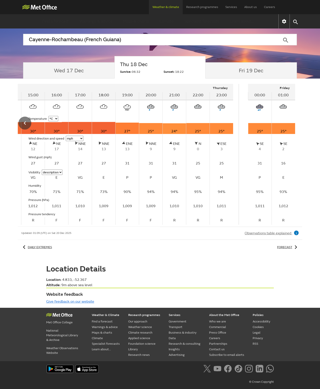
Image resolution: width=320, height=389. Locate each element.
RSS (255, 344)
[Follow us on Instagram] (249, 369)
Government (177, 321)
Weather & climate (165, 7)
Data (172, 338)
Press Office (217, 332)
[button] (295, 21)
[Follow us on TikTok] (239, 369)
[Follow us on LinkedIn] (260, 369)
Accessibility (261, 321)
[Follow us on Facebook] (229, 369)
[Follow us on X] (208, 369)
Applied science (139, 338)
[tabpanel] (271, 154)
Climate (167, 21)
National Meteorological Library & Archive (62, 335)
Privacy (258, 338)
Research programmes (202, 7)
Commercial (217, 327)
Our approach (137, 321)
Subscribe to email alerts (226, 355)
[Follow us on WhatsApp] (270, 369)
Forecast (288, 247)
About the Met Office (224, 315)
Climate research (140, 332)
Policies (258, 315)
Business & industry (182, 332)
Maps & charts (136, 21)
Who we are (217, 321)
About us (250, 7)
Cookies (258, 327)
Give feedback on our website (70, 301)
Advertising (177, 355)
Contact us (217, 349)
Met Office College (59, 322)
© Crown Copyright (261, 382)
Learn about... (242, 21)
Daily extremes (36, 247)
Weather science (140, 327)
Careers (269, 7)
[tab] (68, 71)
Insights (174, 349)
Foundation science (142, 344)
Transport (175, 327)
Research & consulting (184, 344)
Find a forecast (55, 21)
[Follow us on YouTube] (218, 369)
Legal (256, 332)
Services (231, 7)
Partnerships (218, 344)
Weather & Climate (105, 315)
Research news (139, 355)
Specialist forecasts (201, 21)
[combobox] (148, 39)
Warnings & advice (95, 21)
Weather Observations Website (62, 350)
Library (133, 349)
